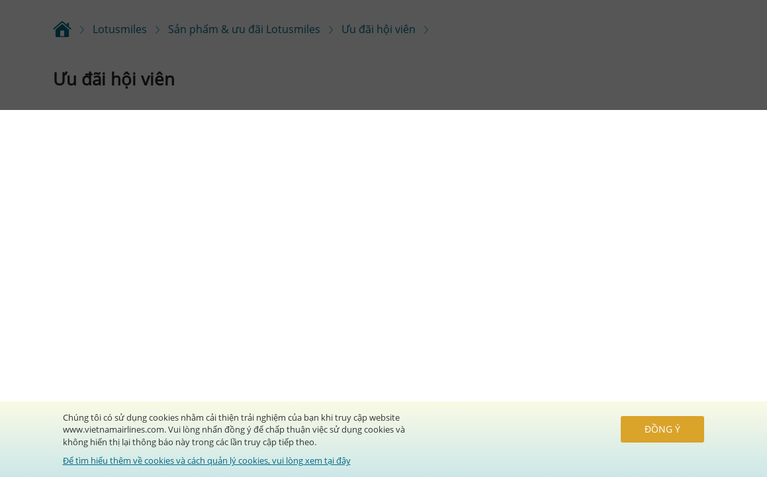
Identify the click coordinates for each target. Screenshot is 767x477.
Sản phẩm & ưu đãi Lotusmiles (244, 29)
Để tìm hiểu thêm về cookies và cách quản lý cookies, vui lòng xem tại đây (207, 460)
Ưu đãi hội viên (378, 29)
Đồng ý (662, 429)
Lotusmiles (120, 29)
